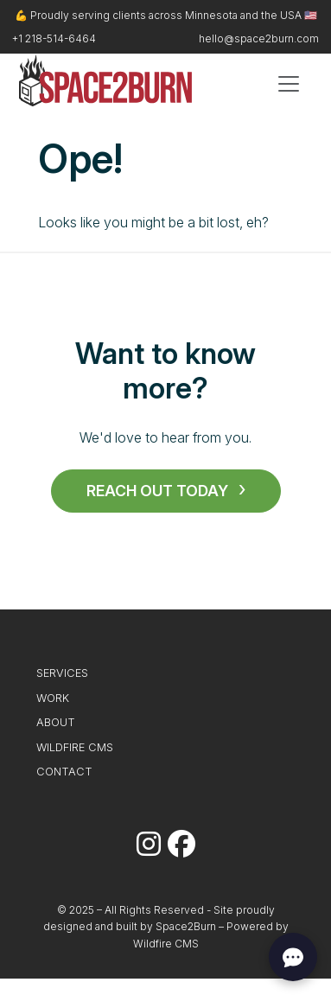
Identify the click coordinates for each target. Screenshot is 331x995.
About (55, 722)
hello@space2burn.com (259, 38)
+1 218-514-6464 (54, 38)
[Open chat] (293, 957)
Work (52, 698)
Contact (64, 771)
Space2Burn (186, 926)
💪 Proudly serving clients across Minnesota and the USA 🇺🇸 (166, 15)
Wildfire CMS (74, 747)
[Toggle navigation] (288, 83)
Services (62, 673)
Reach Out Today (157, 491)
